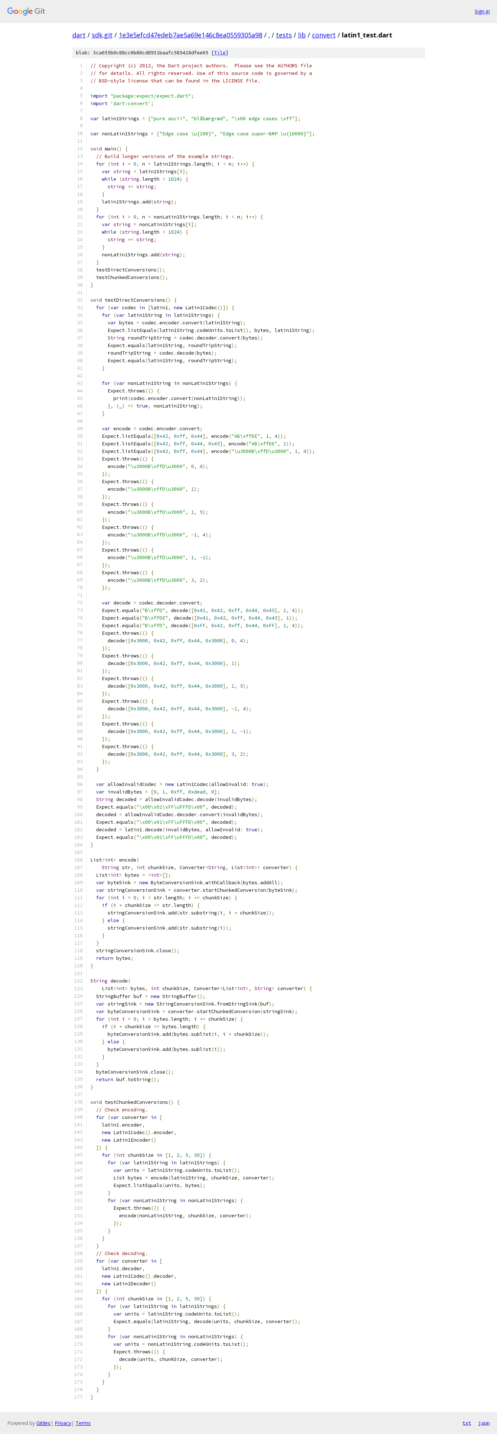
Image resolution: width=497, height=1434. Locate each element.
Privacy (63, 1423)
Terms (83, 1423)
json (484, 1423)
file (220, 53)
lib (302, 35)
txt (466, 1423)
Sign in (482, 11)
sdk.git (102, 35)
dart (79, 35)
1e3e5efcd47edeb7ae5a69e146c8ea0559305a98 (190, 35)
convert (324, 35)
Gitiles (43, 1423)
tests (284, 35)
